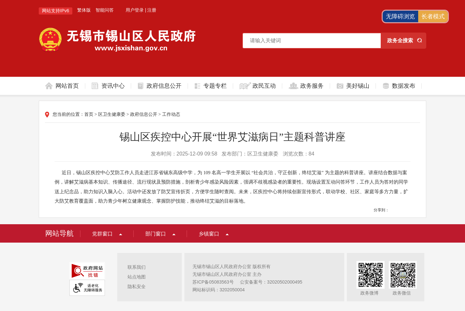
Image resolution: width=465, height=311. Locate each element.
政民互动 (264, 86)
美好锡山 (357, 86)
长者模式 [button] (433, 16)
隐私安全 (137, 286)
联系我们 (137, 267)
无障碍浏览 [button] (400, 16)
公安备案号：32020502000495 (271, 282)
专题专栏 (215, 86)
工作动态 (171, 114)
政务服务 (312, 86)
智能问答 (105, 10)
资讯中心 (113, 86)
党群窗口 (102, 233)
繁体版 (84, 10)
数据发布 (403, 86)
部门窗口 (155, 233)
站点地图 (137, 276)
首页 (88, 114)
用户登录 (135, 10)
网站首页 (67, 86)
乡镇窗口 (209, 233)
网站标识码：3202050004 (218, 289)
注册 (151, 10)
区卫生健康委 (111, 114)
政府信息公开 (164, 86)
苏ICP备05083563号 (213, 282)
